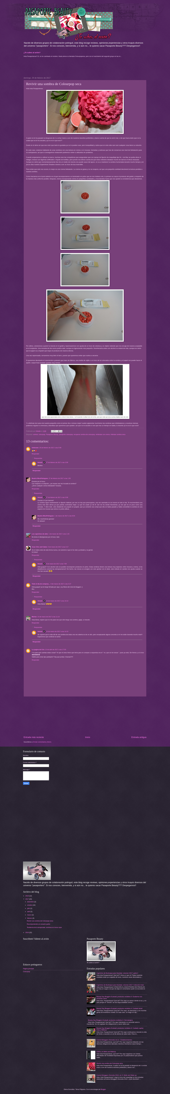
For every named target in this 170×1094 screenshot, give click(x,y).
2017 (27, 899)
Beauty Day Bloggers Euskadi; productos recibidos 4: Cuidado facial (119, 1008)
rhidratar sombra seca (118, 434)
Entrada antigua (138, 737)
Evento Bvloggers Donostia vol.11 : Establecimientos (114, 1040)
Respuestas (38, 458)
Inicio (87, 737)
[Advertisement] (42, 67)
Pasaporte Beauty (52, 434)
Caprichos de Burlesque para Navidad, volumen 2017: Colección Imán (120, 985)
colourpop (42, 434)
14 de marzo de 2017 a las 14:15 (57, 631)
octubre (30, 905)
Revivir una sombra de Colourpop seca (40, 921)
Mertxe (34, 617)
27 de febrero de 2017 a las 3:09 (57, 462)
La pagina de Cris (38, 649)
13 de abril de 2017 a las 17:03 (55, 649)
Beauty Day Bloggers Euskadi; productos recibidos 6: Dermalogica (110, 1020)
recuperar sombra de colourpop (84, 434)
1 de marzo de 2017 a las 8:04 (64, 516)
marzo (29, 915)
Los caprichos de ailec (40, 534)
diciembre (30, 902)
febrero (29, 918)
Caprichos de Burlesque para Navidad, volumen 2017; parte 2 (117, 973)
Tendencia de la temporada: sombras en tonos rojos (44, 927)
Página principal (28, 968)
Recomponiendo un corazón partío (38, 924)
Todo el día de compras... (41, 584)
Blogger (103, 1089)
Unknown (35, 448)
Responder (35, 454)
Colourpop (26, 971)
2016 (27, 932)
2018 (27, 896)
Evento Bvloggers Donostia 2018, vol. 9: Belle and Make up (116, 1075)
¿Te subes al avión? (32, 53)
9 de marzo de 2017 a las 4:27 (61, 584)
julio (28, 908)
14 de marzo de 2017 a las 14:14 (57, 601)
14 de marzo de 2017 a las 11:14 (48, 617)
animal (35, 434)
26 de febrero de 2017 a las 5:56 (50, 448)
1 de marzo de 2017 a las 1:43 (59, 534)
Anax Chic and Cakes (39, 547)
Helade (40, 462)
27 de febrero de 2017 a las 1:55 (60, 478)
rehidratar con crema (103, 434)
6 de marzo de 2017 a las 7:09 (56, 564)
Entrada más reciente (34, 737)
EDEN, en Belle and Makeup (106, 1052)
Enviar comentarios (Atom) (42, 742)
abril (28, 911)
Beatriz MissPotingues (40, 478)
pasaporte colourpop (66, 434)
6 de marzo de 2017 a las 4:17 (58, 547)
